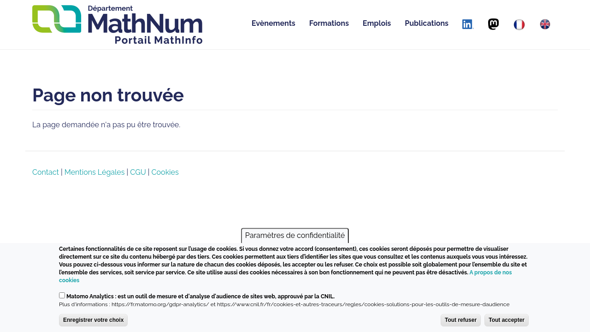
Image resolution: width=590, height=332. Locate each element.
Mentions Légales (95, 172)
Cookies (165, 172)
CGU (138, 172)
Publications (426, 23)
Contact (45, 172)
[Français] (519, 24)
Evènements (273, 23)
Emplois (377, 23)
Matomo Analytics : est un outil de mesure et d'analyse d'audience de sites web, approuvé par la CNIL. (200, 296)
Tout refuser (461, 320)
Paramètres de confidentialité (295, 235)
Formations (329, 23)
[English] (545, 24)
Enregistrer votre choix (93, 320)
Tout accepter (507, 320)
